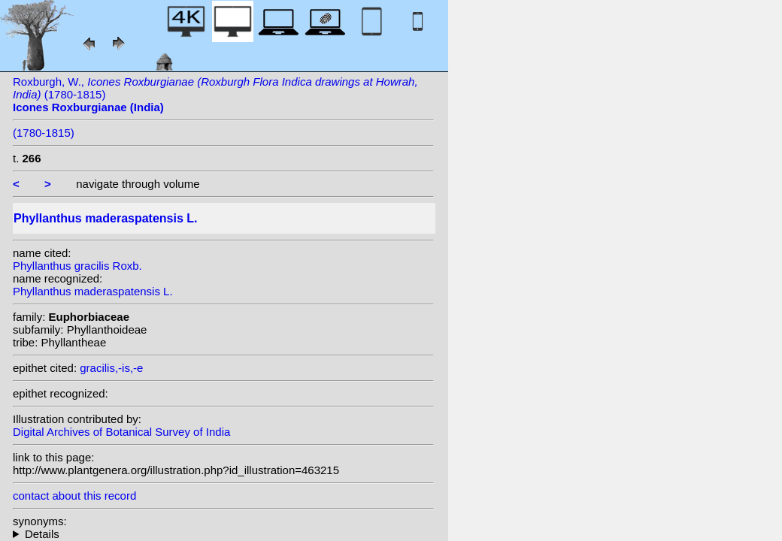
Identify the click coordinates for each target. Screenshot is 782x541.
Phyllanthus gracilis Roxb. (77, 265)
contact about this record (74, 495)
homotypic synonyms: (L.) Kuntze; (223, 533)
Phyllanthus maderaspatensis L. (93, 291)
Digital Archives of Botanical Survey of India (121, 431)
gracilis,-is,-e (111, 367)
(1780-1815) (43, 132)
